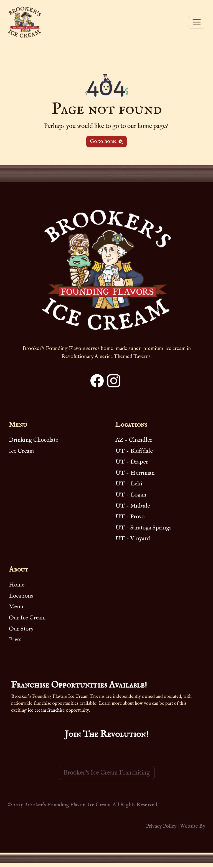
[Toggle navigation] (196, 22)
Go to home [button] (106, 141)
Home (16, 585)
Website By (192, 826)
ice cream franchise (46, 710)
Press (15, 640)
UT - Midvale (132, 506)
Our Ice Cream (27, 618)
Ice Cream (21, 451)
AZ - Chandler (133, 440)
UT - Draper (131, 462)
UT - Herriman (135, 473)
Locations (21, 596)
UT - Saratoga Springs (143, 528)
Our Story (21, 629)
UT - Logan (130, 495)
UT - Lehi (128, 484)
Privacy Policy (161, 826)
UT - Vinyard (132, 538)
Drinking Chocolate (33, 440)
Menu (16, 607)
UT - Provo (129, 517)
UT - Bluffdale (134, 451)
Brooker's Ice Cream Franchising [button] (107, 780)
